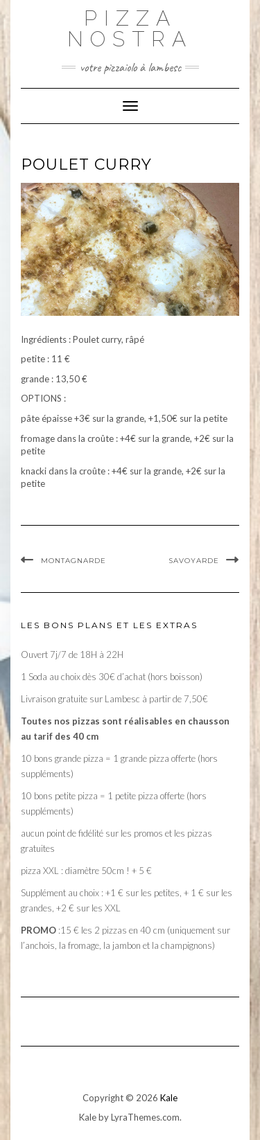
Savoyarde (193, 560)
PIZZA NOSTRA (130, 28)
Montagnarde (73, 560)
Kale (168, 1097)
